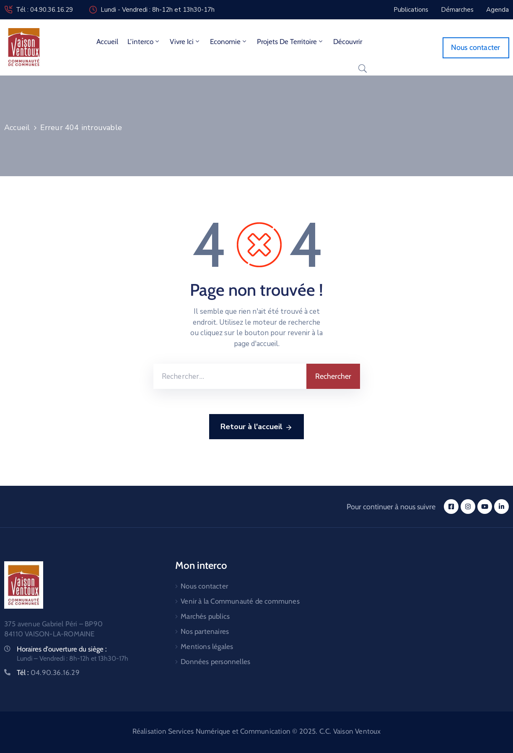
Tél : (48, 672)
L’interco (144, 41)
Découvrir (347, 41)
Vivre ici (185, 41)
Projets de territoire (290, 41)
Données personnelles (215, 661)
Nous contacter (204, 586)
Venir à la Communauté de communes (240, 601)
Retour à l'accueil (256, 427)
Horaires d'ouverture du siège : (62, 649)
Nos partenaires (205, 631)
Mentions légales (207, 646)
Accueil (107, 41)
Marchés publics (205, 616)
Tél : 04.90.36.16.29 (44, 9)
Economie (229, 41)
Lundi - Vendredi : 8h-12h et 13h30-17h (158, 9)
